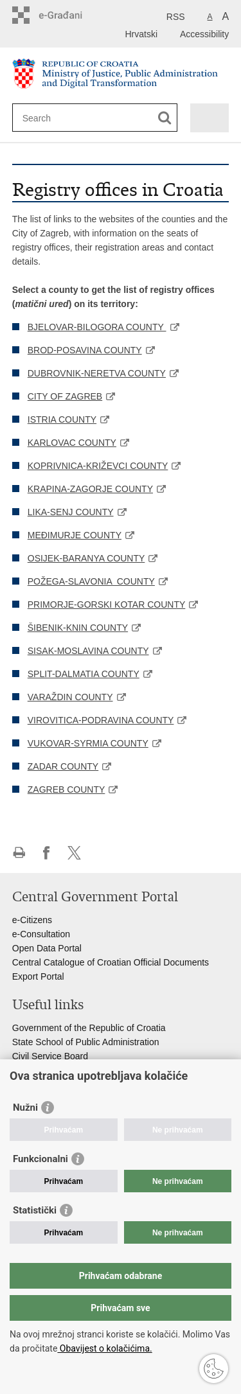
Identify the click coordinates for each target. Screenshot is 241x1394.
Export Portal (38, 976)
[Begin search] (165, 118)
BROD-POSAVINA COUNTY (85, 350)
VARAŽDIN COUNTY (70, 697)
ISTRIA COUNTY (62, 419)
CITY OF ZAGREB (65, 396)
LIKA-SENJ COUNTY (71, 512)
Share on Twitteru (74, 853)
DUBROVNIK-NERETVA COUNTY (97, 373)
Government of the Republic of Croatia (89, 1028)
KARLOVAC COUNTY (72, 442)
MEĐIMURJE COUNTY (74, 535)
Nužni (25, 1107)
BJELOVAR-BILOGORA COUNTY (97, 327)
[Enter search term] (69, 117)
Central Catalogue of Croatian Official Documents (110, 962)
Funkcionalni (40, 1159)
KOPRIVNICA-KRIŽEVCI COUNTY (98, 466)
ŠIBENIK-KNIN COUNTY (78, 627)
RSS (175, 17)
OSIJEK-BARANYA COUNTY (86, 558)
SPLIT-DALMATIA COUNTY (83, 674)
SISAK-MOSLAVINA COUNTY (88, 651)
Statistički (35, 1210)
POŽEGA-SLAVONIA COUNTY (91, 581)
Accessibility (204, 34)
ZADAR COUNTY (63, 766)
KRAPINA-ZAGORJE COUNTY (90, 489)
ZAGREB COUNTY (66, 789)
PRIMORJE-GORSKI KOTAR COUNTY (107, 604)
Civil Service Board (50, 1056)
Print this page (19, 853)
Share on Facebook (46, 853)
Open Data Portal (47, 948)
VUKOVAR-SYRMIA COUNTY (88, 743)
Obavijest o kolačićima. (104, 1348)
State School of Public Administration (85, 1042)
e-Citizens (32, 920)
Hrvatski (141, 34)
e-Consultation (41, 934)
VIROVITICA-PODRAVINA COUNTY (101, 720)
